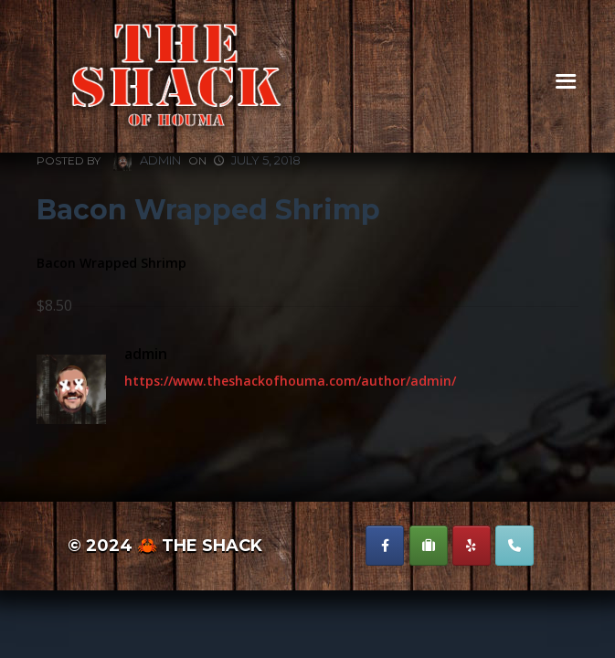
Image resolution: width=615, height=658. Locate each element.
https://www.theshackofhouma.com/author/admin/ (290, 380)
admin (147, 161)
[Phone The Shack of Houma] (514, 545)
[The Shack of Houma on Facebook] (385, 545)
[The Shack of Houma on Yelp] (471, 545)
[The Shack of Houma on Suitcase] (428, 545)
